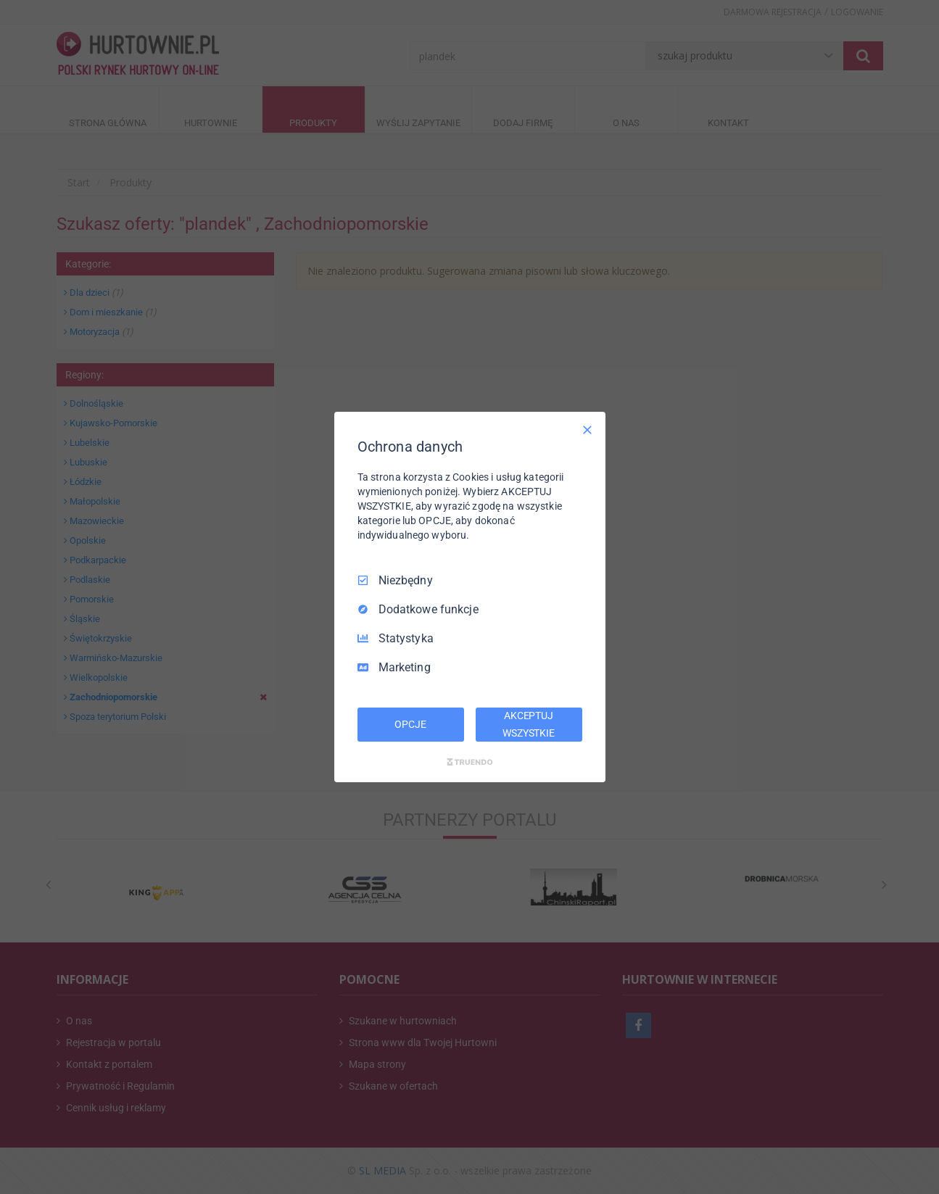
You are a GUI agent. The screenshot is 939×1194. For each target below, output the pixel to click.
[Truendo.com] (470, 762)
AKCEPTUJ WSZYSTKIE (528, 724)
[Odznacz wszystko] (587, 430)
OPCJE (410, 724)
